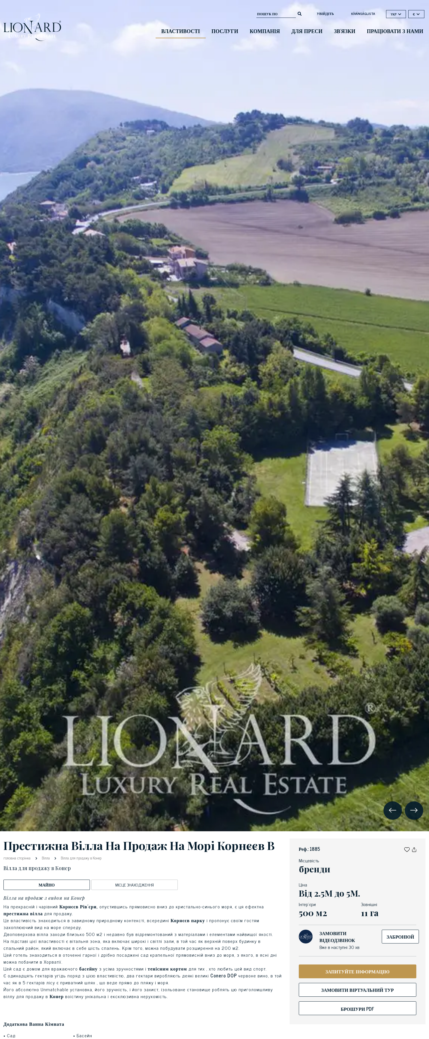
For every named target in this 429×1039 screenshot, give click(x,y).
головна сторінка (17, 857)
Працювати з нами (395, 30)
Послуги (224, 30)
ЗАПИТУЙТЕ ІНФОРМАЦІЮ (358, 971)
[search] (299, 13)
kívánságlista (363, 13)
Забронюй (400, 936)
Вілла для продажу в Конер (80, 858)
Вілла (46, 858)
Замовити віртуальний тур (357, 990)
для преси (306, 30)
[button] (407, 849)
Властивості (180, 30)
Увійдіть (325, 13)
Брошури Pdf (357, 1009)
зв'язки (344, 30)
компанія (265, 30)
